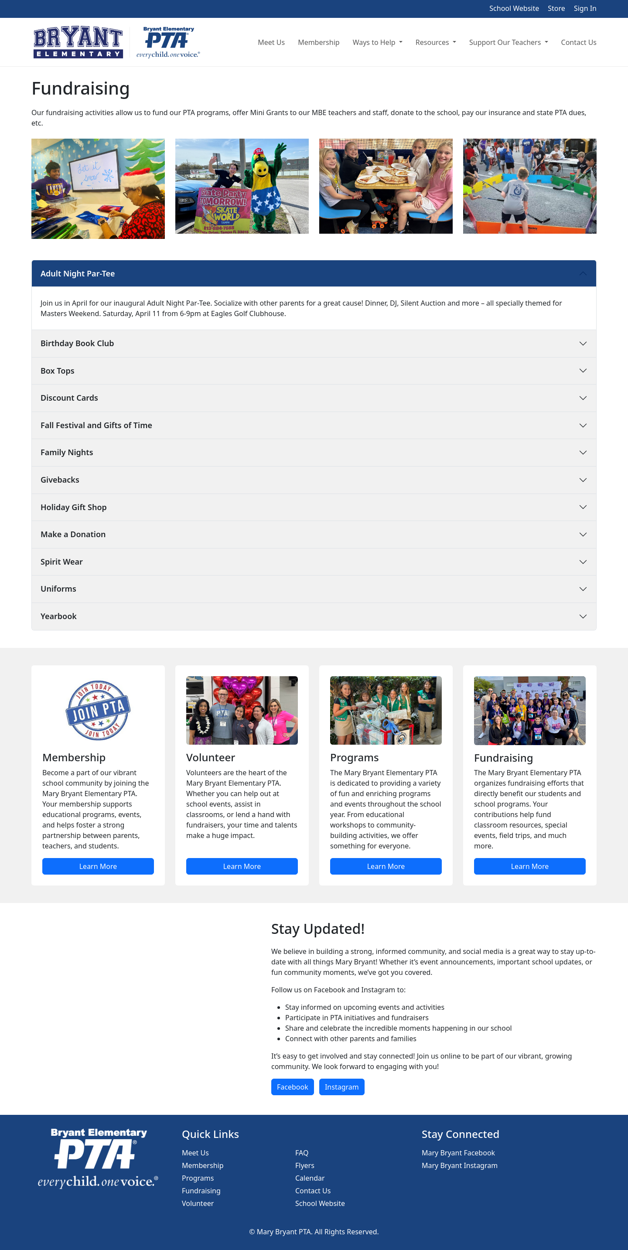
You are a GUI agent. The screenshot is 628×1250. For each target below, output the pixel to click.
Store (556, 8)
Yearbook (59, 616)
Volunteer (198, 1203)
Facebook (292, 1087)
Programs (198, 1178)
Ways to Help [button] (375, 42)
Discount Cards (69, 397)
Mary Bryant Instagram (460, 1165)
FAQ (301, 1153)
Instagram (342, 1087)
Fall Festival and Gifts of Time (96, 425)
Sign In (585, 8)
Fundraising (201, 1191)
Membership (319, 42)
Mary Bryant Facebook (458, 1153)
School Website (514, 8)
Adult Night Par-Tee (78, 273)
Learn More (98, 866)
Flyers (304, 1165)
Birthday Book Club (77, 343)
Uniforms (58, 588)
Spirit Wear (62, 561)
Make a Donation (73, 534)
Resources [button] (433, 42)
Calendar (310, 1178)
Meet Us (271, 42)
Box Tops (58, 370)
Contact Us (579, 42)
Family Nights (67, 452)
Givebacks (60, 479)
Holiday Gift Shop (74, 507)
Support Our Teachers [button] (506, 42)
